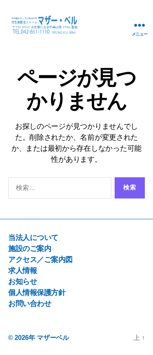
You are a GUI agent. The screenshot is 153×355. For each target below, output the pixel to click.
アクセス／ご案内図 (40, 260)
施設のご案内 (29, 249)
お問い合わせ (29, 304)
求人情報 (22, 271)
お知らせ (22, 282)
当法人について (33, 238)
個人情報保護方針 (36, 293)
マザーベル (53, 337)
